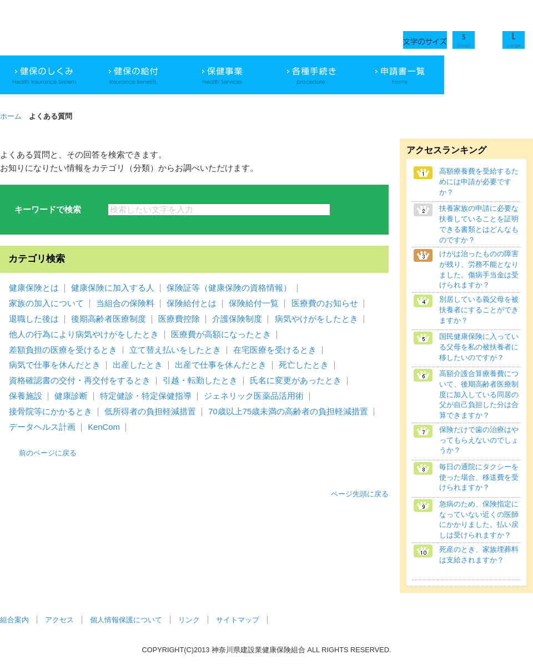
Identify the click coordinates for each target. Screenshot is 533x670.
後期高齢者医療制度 (108, 318)
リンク (189, 620)
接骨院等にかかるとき (50, 411)
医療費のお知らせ (324, 303)
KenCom (104, 427)
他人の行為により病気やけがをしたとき (84, 334)
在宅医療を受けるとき (274, 350)
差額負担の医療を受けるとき (63, 350)
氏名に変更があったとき (295, 380)
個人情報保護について (126, 620)
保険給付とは (192, 303)
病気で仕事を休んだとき (54, 365)
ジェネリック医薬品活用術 (254, 396)
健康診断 (71, 396)
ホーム (11, 116)
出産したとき (138, 365)
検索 (359, 209)
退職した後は (34, 318)
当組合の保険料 (125, 303)
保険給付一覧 (254, 303)
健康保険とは (34, 287)
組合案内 (14, 620)
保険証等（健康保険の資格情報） (229, 287)
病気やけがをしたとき (316, 318)
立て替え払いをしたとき (175, 350)
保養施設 (25, 396)
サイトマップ (237, 620)
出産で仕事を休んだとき (220, 365)
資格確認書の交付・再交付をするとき (79, 380)
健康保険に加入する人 (112, 287)
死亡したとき (304, 365)
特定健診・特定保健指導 (146, 396)
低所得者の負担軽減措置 (150, 411)
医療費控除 (179, 318)
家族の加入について (46, 303)
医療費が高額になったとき (221, 334)
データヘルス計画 (42, 427)
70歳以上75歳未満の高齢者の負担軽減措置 (288, 411)
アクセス (59, 620)
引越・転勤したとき (200, 380)
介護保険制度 (237, 318)
